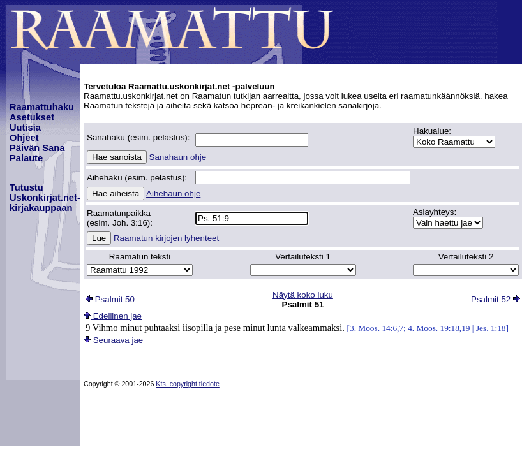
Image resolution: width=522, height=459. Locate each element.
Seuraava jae (113, 340)
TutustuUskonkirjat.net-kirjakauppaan (45, 197)
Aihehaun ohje (173, 193)
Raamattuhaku (42, 107)
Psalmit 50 (110, 299)
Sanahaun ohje (178, 157)
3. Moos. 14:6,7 (376, 328)
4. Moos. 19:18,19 (439, 328)
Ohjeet (24, 138)
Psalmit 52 (495, 299)
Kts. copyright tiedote (188, 384)
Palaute (26, 158)
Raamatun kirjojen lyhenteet (166, 238)
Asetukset (32, 117)
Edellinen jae (113, 316)
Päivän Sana (37, 148)
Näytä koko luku (302, 295)
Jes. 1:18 (491, 328)
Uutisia (25, 127)
